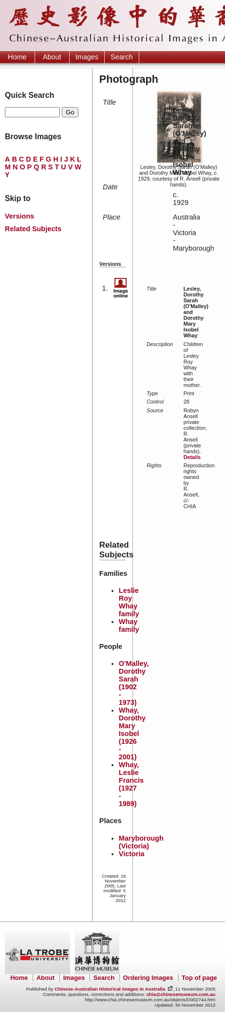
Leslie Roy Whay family (129, 602)
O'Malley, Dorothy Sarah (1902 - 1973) (134, 683)
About (52, 57)
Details (192, 457)
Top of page (199, 977)
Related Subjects (33, 229)
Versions (19, 216)
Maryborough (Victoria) (141, 842)
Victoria (132, 854)
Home (17, 57)
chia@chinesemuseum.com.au (180, 994)
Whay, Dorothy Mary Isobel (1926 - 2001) (132, 733)
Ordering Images (148, 977)
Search (122, 57)
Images (86, 57)
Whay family (129, 625)
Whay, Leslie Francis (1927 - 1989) (131, 784)
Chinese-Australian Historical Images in (110, 989)
